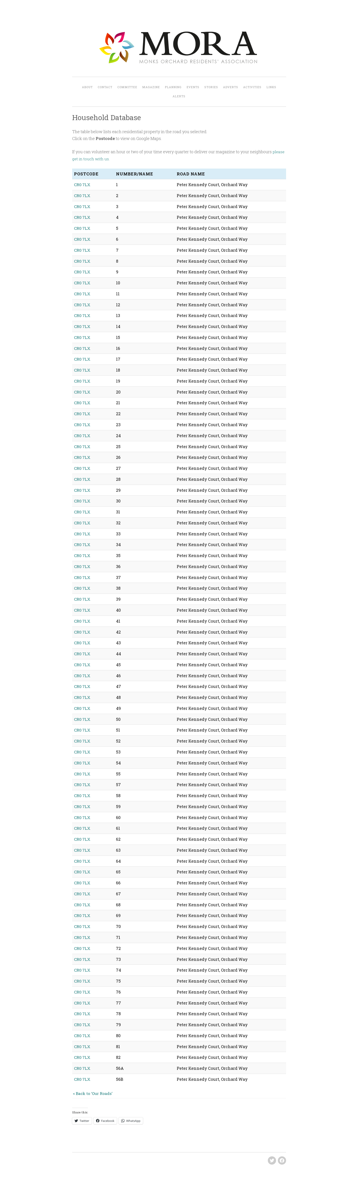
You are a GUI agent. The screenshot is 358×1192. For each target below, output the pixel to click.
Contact (105, 87)
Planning (173, 87)
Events (193, 87)
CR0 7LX (82, 184)
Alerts (179, 96)
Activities (252, 87)
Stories (211, 87)
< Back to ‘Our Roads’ (93, 1090)
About (87, 87)
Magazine (151, 87)
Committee (127, 87)
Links (271, 87)
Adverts (230, 87)
